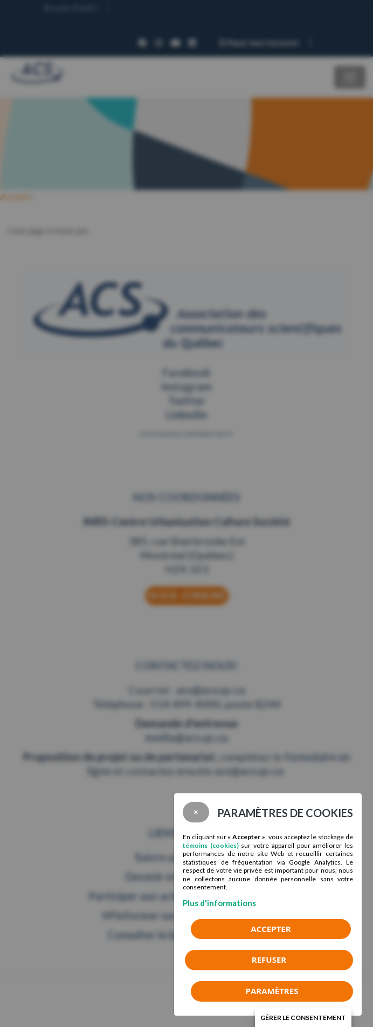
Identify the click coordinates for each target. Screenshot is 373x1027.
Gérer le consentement (303, 1018)
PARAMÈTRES (272, 990)
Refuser (269, 959)
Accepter (271, 928)
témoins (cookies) (211, 845)
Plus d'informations (219, 903)
